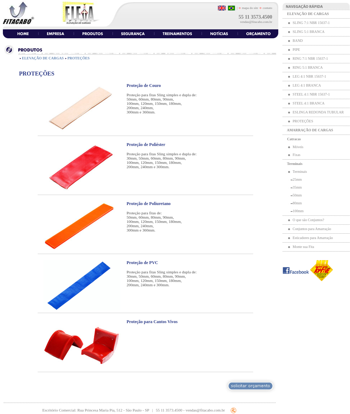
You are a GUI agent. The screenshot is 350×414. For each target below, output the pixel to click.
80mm (297, 203)
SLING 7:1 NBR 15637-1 (311, 23)
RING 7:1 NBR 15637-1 (310, 58)
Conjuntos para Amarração (312, 229)
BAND (298, 41)
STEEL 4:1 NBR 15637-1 (311, 94)
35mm (297, 187)
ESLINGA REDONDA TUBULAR (318, 112)
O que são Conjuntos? (308, 220)
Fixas (297, 155)
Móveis (298, 147)
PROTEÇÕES (303, 121)
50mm (297, 195)
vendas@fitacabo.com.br (256, 22)
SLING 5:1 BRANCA (308, 32)
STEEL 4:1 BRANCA (309, 103)
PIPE (296, 50)
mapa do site (248, 8)
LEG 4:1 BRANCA (307, 85)
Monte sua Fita (303, 247)
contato (267, 8)
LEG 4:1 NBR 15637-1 (309, 76)
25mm (297, 179)
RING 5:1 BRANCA (307, 67)
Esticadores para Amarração (313, 238)
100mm (298, 211)
